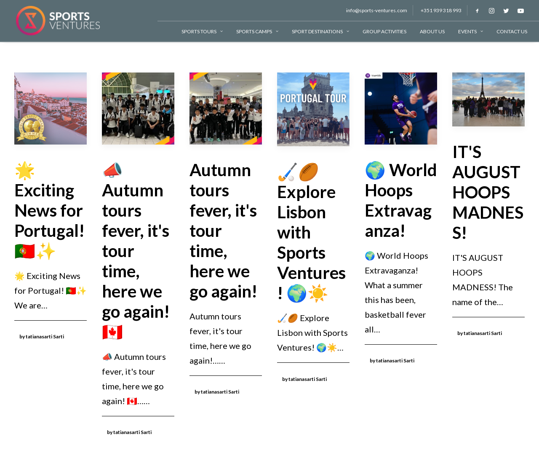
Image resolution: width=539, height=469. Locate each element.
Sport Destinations (320, 31)
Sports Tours (202, 31)
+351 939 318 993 (441, 10)
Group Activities (384, 31)
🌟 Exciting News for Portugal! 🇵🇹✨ (49, 210)
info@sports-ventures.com (376, 10)
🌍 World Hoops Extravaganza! (401, 200)
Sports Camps (257, 31)
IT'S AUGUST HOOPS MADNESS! (487, 192)
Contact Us (511, 31)
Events (470, 31)
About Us (432, 31)
